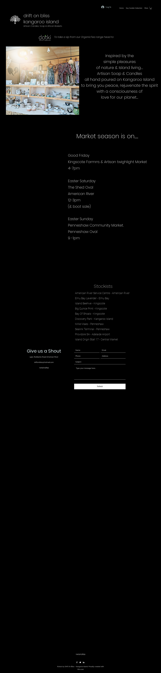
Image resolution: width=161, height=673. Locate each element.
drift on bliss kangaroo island (41, 19)
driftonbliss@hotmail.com (44, 362)
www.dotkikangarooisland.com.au (84, 40)
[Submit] (100, 386)
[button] (150, 8)
